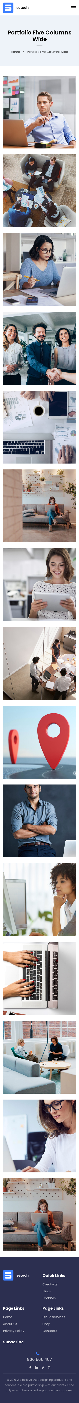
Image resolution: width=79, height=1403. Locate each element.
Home (15, 52)
